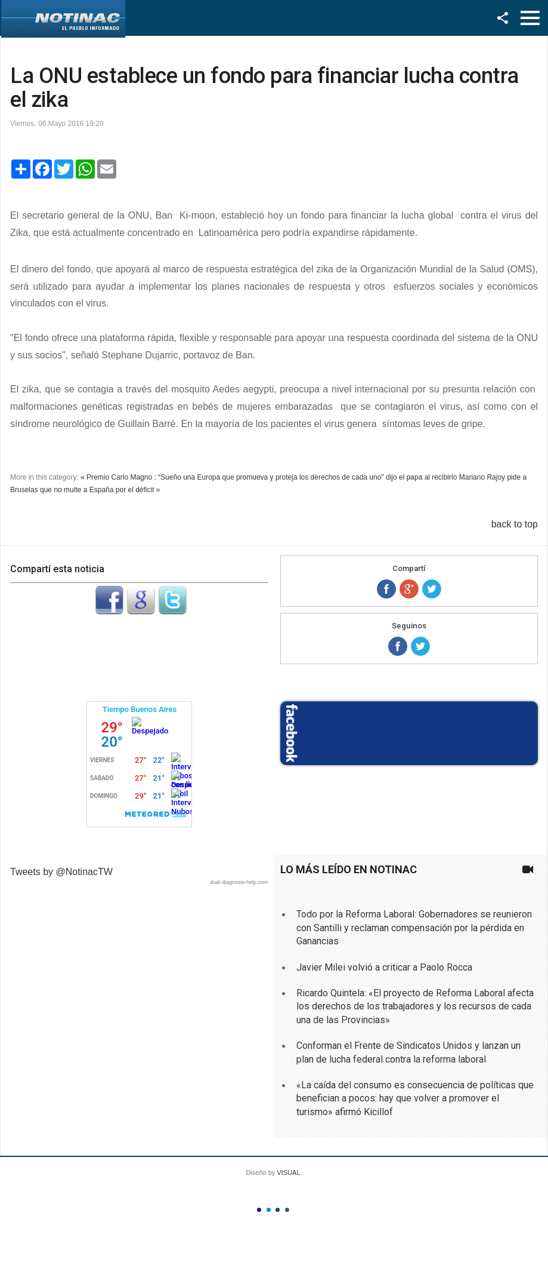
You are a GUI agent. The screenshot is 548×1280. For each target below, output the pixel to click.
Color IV (287, 1210)
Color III (277, 1210)
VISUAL (288, 1172)
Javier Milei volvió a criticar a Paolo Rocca (384, 967)
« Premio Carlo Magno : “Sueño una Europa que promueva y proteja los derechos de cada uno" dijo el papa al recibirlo (269, 477)
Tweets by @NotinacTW (61, 872)
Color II (269, 1210)
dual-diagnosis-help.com (239, 882)
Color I (259, 1210)
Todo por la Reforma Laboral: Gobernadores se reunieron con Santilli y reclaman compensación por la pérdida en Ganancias (414, 927)
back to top (514, 524)
